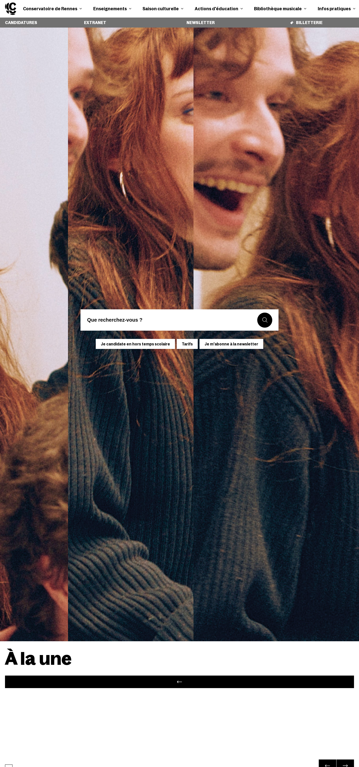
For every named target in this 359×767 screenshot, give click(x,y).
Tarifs (187, 340)
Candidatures (20, 20)
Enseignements (112, 9)
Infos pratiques (336, 9)
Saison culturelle (162, 9)
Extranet (93, 20)
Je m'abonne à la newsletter (231, 340)
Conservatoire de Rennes (52, 9)
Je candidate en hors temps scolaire (135, 340)
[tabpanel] (179, 682)
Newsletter (199, 20)
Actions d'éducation (219, 9)
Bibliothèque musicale (280, 9)
